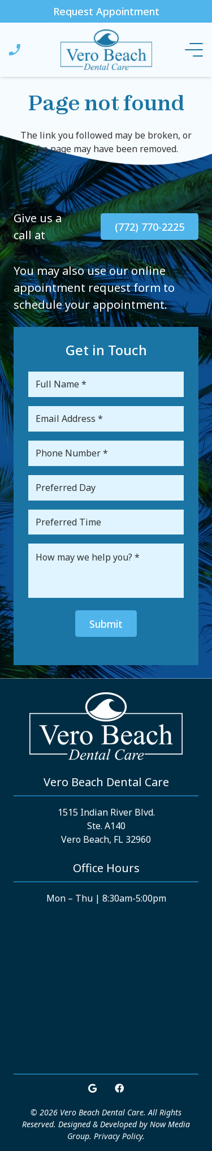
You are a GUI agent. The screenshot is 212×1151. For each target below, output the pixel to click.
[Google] (92, 1088)
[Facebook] (119, 1088)
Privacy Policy (118, 1136)
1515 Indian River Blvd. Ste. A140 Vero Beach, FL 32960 (106, 826)
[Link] (14, 49)
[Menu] (194, 50)
